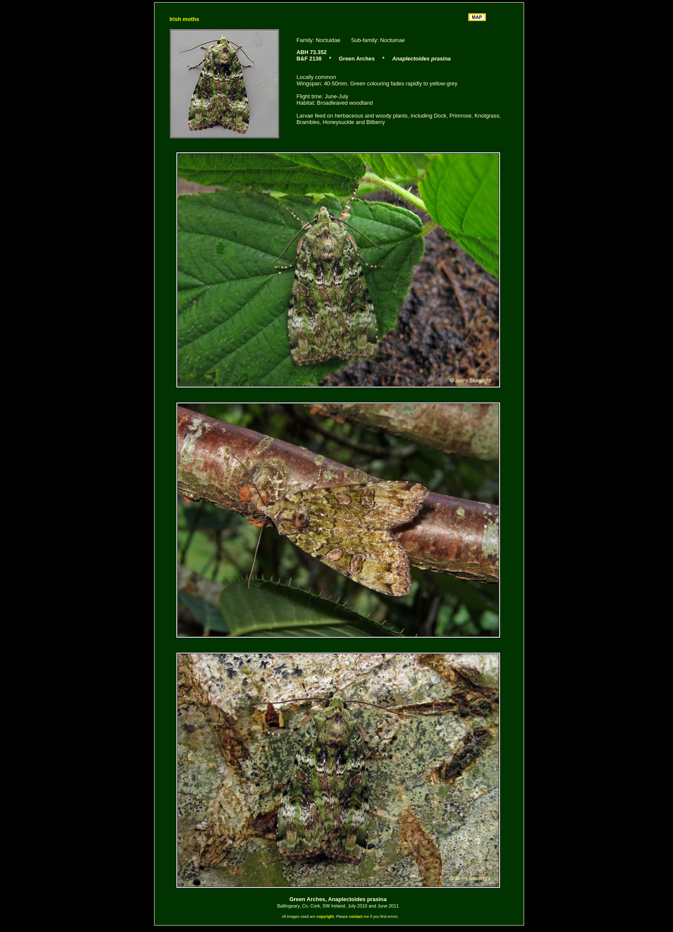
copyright (325, 916)
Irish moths (184, 19)
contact (356, 916)
